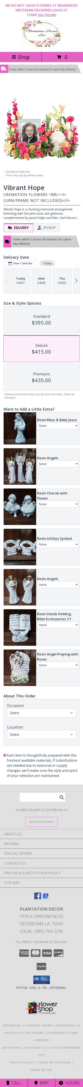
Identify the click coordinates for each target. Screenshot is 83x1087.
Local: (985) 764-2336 (41, 931)
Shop (21, 56)
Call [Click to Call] (14, 1083)
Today (47, 263)
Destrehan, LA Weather (21, 1048)
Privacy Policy (22, 1062)
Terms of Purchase (54, 1062)
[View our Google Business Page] (45, 897)
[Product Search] (42, 797)
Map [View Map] (41, 1083)
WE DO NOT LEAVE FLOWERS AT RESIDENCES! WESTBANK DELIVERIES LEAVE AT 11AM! (41, 10)
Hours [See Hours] (69, 1083)
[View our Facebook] (37, 897)
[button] (41, 980)
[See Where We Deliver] (41, 822)
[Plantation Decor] (41, 46)
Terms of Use (41, 1070)
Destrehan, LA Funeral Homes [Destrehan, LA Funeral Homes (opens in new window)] (28, 1025)
